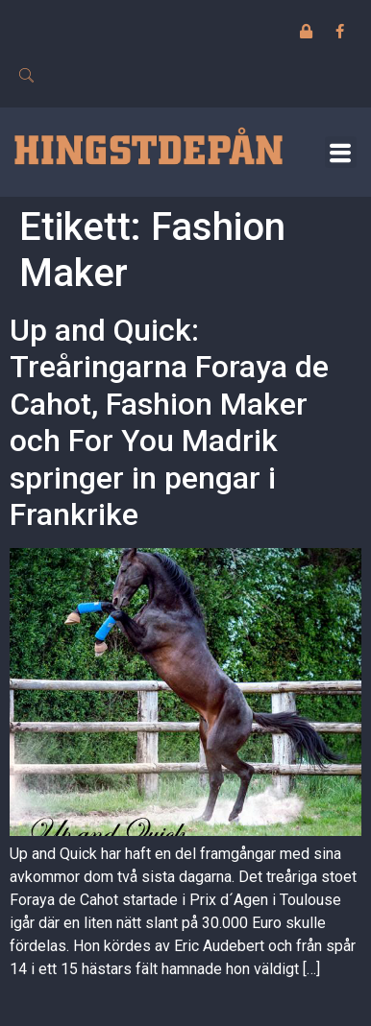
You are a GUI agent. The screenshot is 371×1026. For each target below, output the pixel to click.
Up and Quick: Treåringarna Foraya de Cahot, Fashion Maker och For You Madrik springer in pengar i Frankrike (169, 422)
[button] (341, 152)
